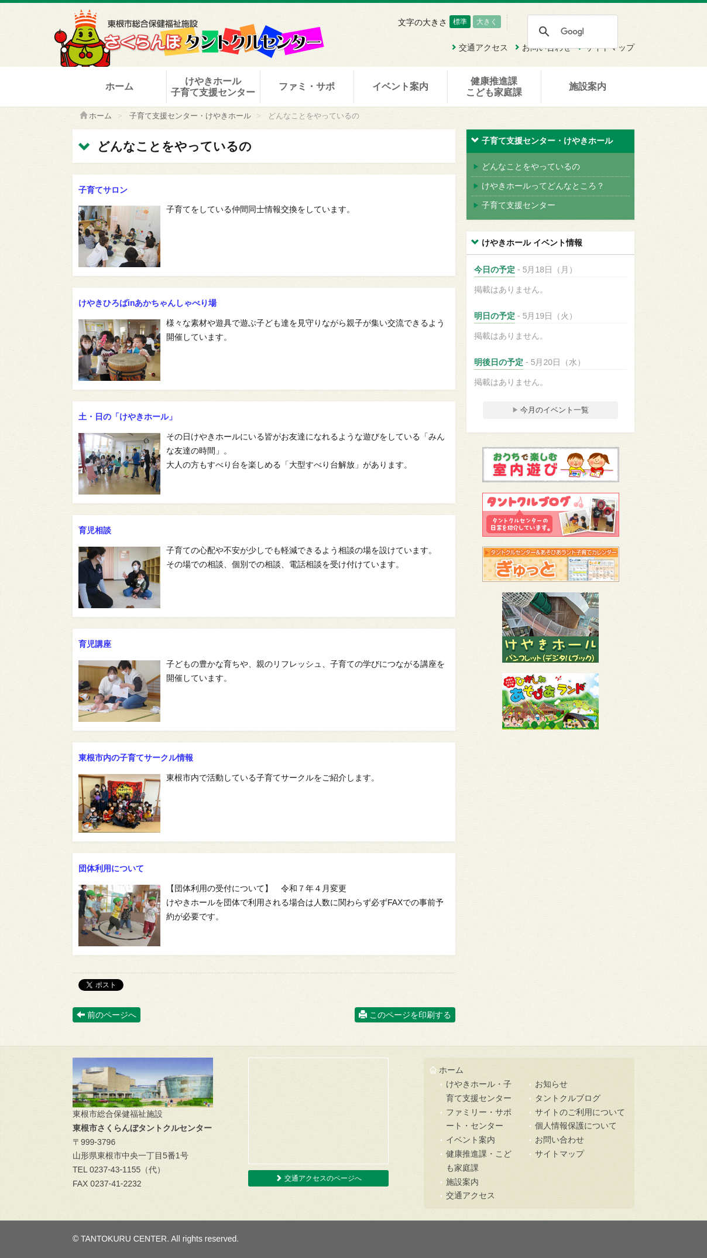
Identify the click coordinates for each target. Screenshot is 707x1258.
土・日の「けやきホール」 (127, 416)
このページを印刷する (405, 1015)
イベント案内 (400, 86)
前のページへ (106, 1015)
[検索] (572, 32)
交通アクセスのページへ (318, 1178)
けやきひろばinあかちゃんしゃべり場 (147, 303)
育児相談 (94, 530)
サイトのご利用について (580, 1112)
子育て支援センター (514, 205)
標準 (460, 22)
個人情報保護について (576, 1125)
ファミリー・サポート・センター (479, 1119)
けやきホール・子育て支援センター (479, 1091)
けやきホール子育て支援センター (213, 86)
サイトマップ (559, 1153)
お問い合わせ (559, 1139)
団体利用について (111, 868)
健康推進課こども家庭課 (494, 86)
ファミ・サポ (307, 86)
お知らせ (551, 1084)
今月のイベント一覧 (550, 409)
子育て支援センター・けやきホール (190, 116)
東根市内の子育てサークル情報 (135, 757)
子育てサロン (103, 190)
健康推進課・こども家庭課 (479, 1160)
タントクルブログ (567, 1098)
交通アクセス (470, 1195)
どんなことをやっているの (526, 166)
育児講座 (94, 644)
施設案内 (587, 86)
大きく (486, 22)
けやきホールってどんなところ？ (539, 185)
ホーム (119, 86)
